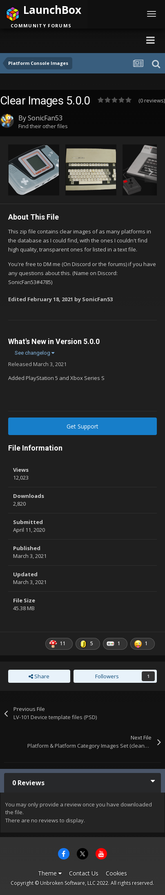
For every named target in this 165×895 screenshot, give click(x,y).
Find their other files (43, 126)
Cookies (116, 873)
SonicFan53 (45, 117)
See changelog (34, 353)
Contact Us (83, 873)
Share (39, 676)
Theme (50, 873)
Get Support (82, 426)
